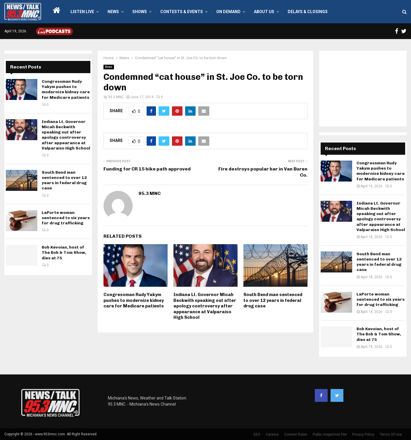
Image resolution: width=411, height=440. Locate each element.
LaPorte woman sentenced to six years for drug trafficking (66, 218)
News (113, 11)
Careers (272, 434)
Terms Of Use (391, 434)
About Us (264, 11)
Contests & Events (181, 11)
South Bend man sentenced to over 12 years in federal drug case (272, 300)
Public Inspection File (330, 434)
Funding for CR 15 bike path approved (147, 169)
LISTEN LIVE (82, 11)
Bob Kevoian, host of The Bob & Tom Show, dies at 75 (64, 252)
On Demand (228, 11)
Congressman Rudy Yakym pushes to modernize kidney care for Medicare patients (133, 300)
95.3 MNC (116, 97)
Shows (139, 11)
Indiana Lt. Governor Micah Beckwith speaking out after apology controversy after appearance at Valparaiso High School (204, 306)
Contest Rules (295, 434)
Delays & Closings (308, 11)
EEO (257, 434)
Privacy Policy (363, 434)
